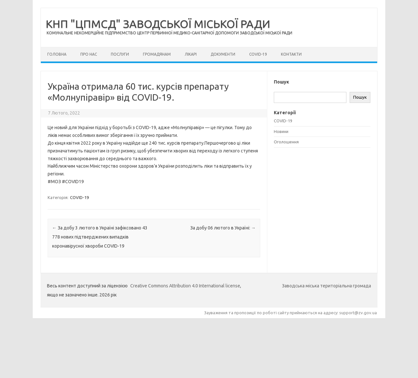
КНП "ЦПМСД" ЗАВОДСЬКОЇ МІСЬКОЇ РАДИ (158, 23)
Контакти (291, 54)
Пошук (360, 97)
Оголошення (286, 141)
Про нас (88, 54)
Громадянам (157, 54)
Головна (56, 54)
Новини (281, 131)
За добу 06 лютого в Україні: (223, 227)
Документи (223, 54)
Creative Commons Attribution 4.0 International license (185, 285)
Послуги (120, 54)
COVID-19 (258, 54)
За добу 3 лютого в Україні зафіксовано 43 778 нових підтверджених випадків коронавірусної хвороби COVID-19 (99, 237)
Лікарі (191, 54)
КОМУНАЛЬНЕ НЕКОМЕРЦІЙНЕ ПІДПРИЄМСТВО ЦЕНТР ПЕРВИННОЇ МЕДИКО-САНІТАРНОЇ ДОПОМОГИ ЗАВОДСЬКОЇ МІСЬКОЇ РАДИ (169, 33)
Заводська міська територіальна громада (326, 285)
